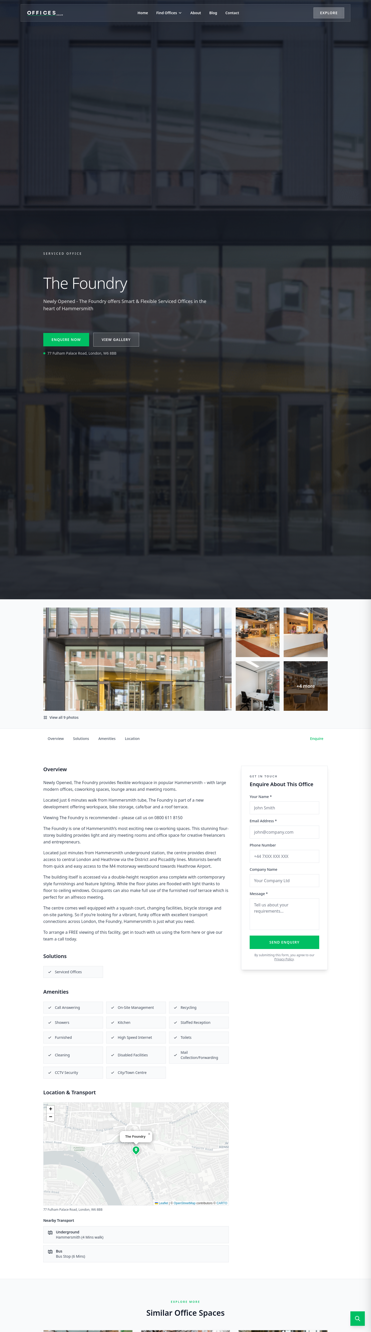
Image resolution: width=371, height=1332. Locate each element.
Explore (329, 12)
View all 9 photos (61, 717)
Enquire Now (66, 339)
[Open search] (357, 1318)
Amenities (107, 738)
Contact (232, 12)
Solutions (81, 738)
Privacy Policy (284, 959)
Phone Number (263, 845)
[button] (136, 1150)
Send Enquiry (284, 942)
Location (132, 738)
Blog (213, 12)
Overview (56, 738)
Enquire (317, 738)
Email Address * (263, 820)
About (195, 12)
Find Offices (169, 12)
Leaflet (161, 1203)
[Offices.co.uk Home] (45, 13)
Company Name (263, 869)
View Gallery (116, 339)
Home (143, 12)
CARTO (221, 1203)
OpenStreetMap (185, 1203)
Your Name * (261, 796)
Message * (259, 893)
